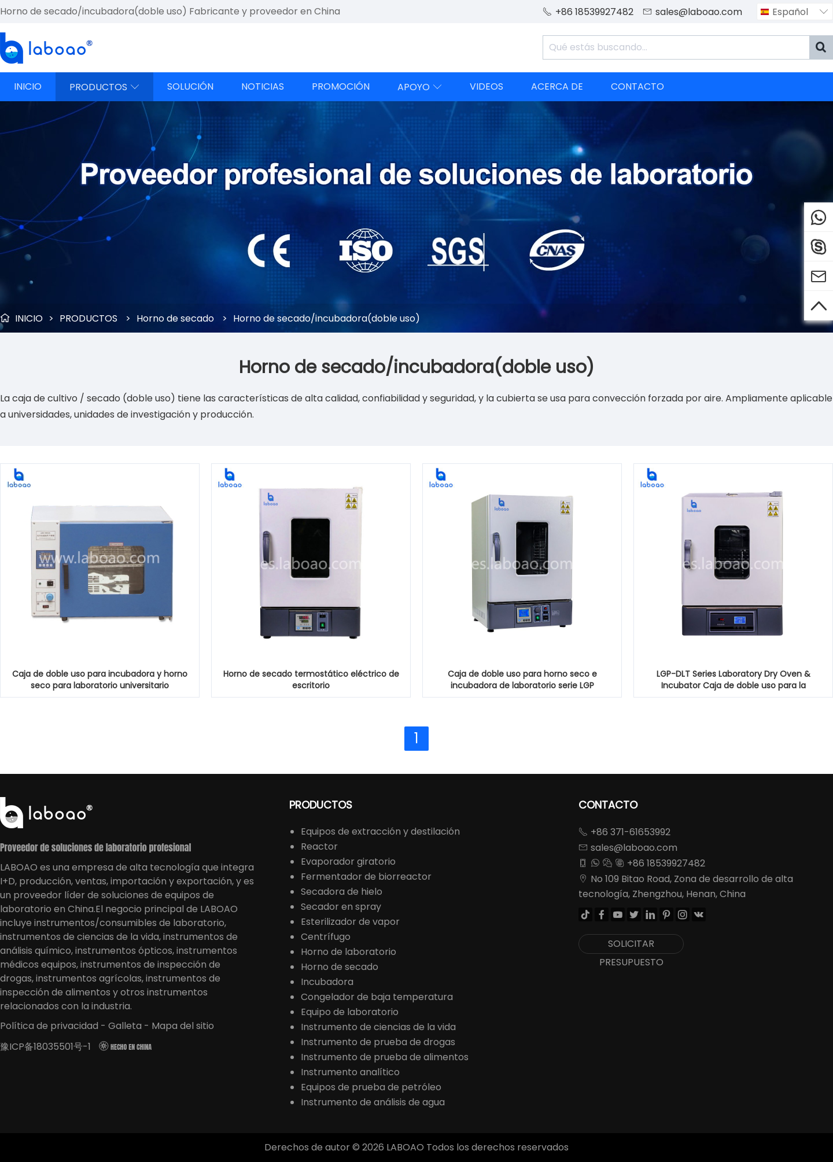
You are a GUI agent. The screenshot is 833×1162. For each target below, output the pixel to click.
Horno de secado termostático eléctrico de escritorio (311, 679)
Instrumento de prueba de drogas (378, 1042)
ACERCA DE (557, 86)
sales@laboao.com (698, 12)
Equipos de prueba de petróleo (371, 1087)
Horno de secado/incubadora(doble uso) (326, 318)
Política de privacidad (49, 1025)
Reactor (319, 846)
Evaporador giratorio (348, 861)
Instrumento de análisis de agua (373, 1102)
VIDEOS (486, 86)
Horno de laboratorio (348, 951)
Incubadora (327, 981)
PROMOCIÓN (341, 86)
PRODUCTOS (104, 86)
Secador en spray (341, 906)
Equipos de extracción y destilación (380, 831)
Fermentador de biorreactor (366, 876)
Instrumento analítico (350, 1072)
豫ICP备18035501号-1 (45, 1046)
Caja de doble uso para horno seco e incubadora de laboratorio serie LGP (522, 679)
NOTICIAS (262, 86)
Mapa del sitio (183, 1025)
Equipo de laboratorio (350, 1012)
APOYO (419, 86)
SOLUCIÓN (190, 86)
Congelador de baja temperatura (377, 997)
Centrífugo (326, 936)
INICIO (28, 86)
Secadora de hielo (341, 891)
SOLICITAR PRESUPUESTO (631, 945)
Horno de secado (175, 318)
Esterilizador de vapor (350, 921)
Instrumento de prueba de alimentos (385, 1057)
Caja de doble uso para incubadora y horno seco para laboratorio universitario (99, 679)
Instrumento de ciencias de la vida (378, 1027)
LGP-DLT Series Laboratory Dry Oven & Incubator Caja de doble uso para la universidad (733, 679)
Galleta (125, 1025)
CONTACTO (637, 86)
